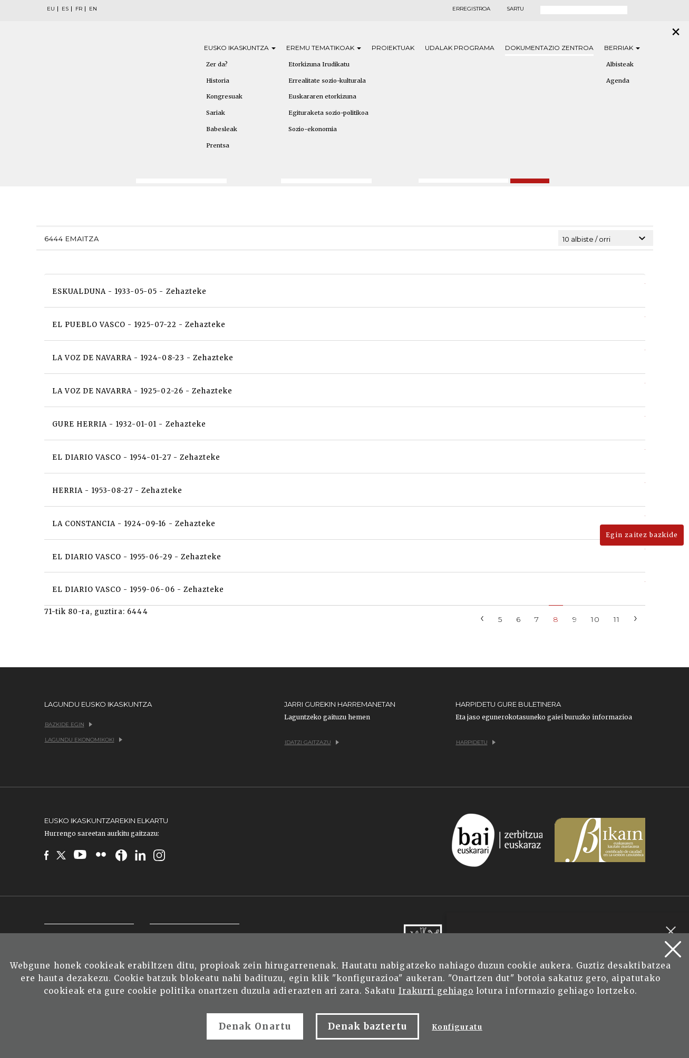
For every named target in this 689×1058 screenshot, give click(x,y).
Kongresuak (224, 96)
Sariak (215, 112)
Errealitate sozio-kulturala (327, 80)
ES (65, 9)
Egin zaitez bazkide (642, 535)
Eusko (240, 48)
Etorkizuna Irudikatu (319, 64)
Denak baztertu (367, 1026)
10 (595, 619)
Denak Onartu (254, 1026)
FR (78, 9)
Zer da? (217, 64)
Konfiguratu (457, 1027)
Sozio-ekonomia (312, 129)
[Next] (635, 617)
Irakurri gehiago (436, 991)
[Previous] (482, 617)
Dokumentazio (549, 48)
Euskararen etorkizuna (322, 96)
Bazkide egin (68, 724)
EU (51, 9)
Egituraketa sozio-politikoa (328, 112)
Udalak (459, 48)
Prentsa (217, 145)
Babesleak (221, 129)
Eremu (323, 48)
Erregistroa (471, 9)
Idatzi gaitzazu (312, 742)
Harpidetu (476, 742)
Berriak (622, 48)
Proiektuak (393, 48)
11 (617, 619)
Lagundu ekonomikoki (83, 739)
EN (93, 9)
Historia (217, 80)
